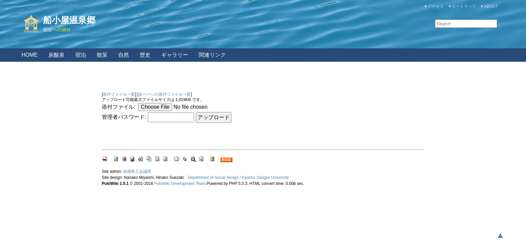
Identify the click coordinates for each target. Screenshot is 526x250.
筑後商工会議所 (137, 171)
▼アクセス (434, 6)
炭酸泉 (56, 55)
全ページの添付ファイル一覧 (164, 94)
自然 (123, 55)
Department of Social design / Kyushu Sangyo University (238, 177)
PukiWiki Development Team (180, 183)
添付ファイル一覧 (119, 94)
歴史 (145, 55)
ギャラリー (174, 55)
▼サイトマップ (462, 6)
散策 (102, 55)
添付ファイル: (118, 107)
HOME (29, 55)
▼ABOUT (489, 6)
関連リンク (212, 55)
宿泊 (47, 29)
